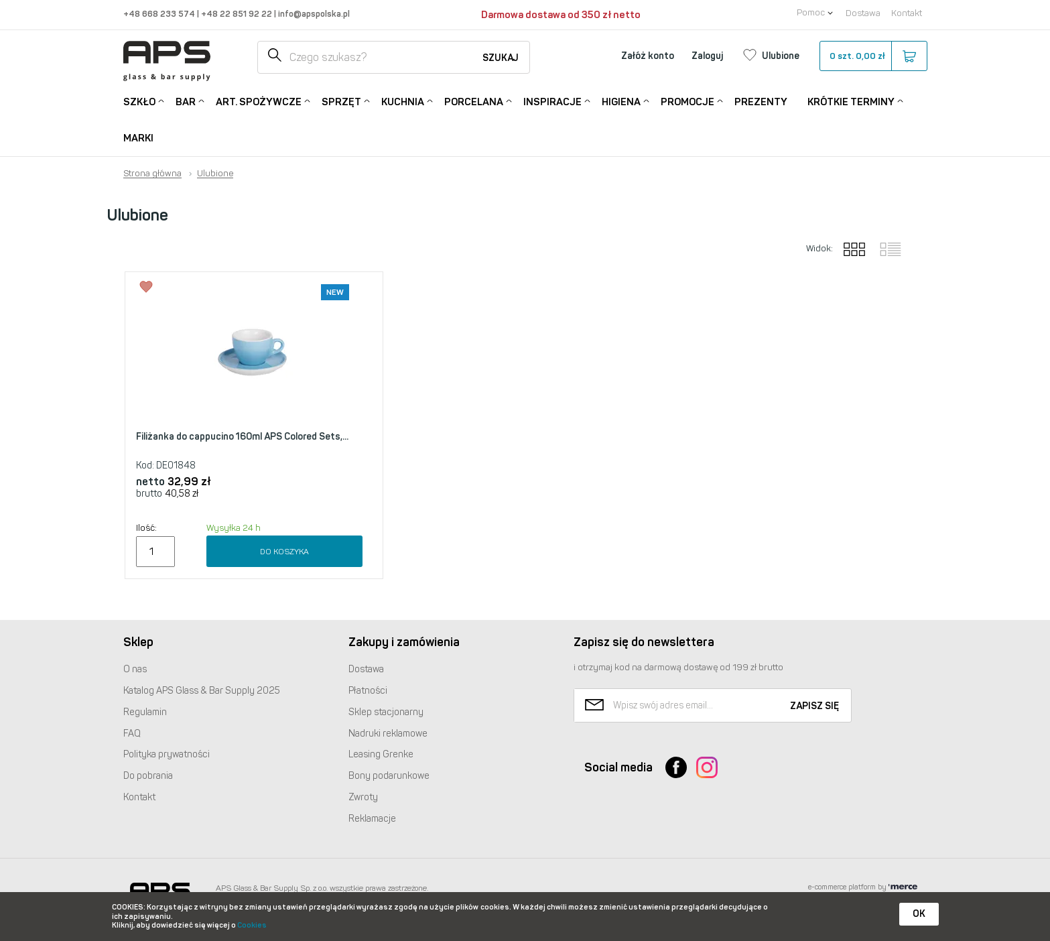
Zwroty (363, 797)
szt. (873, 56)
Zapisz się (814, 706)
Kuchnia (402, 101)
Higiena (621, 101)
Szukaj (500, 58)
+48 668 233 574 (160, 14)
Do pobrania (148, 775)
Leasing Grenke (380, 754)
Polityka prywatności (166, 754)
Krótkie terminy (851, 101)
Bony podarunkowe (389, 775)
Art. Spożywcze (259, 101)
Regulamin (145, 712)
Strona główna (152, 173)
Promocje (687, 101)
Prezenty (760, 102)
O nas (135, 669)
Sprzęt (341, 101)
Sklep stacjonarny (385, 712)
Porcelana (473, 101)
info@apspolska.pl (313, 14)
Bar (186, 101)
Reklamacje (372, 818)
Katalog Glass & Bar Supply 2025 (201, 690)
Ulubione (215, 173)
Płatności (367, 690)
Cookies (252, 925)
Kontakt (906, 13)
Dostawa (863, 13)
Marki (138, 138)
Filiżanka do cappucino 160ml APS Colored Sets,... (242, 436)
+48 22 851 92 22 (237, 14)
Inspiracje (552, 101)
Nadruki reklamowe (388, 733)
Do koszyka (284, 551)
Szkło (139, 101)
